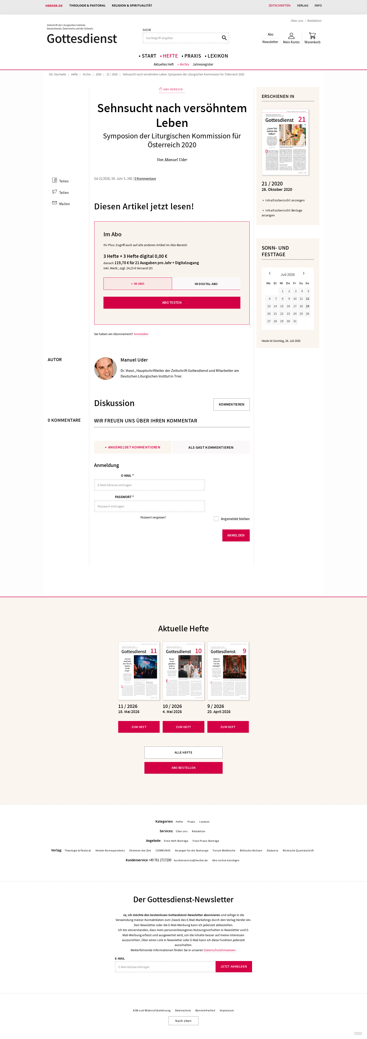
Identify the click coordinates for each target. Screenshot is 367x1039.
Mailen (64, 200)
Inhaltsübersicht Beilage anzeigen (282, 210)
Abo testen (172, 299)
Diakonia (272, 836)
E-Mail (127, 473)
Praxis (192, 52)
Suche (147, 27)
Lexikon (218, 52)
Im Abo (139, 280)
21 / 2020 (111, 72)
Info (318, 6)
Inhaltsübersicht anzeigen (285, 198)
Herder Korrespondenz (110, 836)
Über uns (297, 18)
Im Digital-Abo (206, 280)
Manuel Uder (176, 156)
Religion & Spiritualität (133, 6)
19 (307, 304)
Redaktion (314, 18)
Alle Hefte (183, 737)
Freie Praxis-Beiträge (206, 826)
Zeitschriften (278, 6)
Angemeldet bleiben (235, 504)
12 (307, 296)
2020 (98, 72)
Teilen (64, 178)
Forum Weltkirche (224, 836)
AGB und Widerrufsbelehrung (151, 996)
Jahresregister (203, 61)
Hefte (170, 52)
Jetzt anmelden (233, 952)
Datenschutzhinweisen (219, 935)
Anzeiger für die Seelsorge (191, 836)
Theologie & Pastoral (88, 6)
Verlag (301, 6)
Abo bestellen (184, 753)
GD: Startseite (57, 72)
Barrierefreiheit (205, 996)
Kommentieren (232, 401)
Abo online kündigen (225, 845)
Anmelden (141, 331)
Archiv (184, 61)
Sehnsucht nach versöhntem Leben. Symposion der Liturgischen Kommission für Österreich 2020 (183, 72)
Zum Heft (139, 712)
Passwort (124, 488)
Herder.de (53, 6)
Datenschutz (183, 996)
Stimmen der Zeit (140, 836)
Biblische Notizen (251, 836)
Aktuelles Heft (164, 61)
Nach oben (183, 1006)
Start (149, 52)
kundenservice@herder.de (191, 845)
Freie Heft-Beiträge (176, 826)
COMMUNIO (163, 836)
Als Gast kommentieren (211, 444)
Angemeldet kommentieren (134, 444)
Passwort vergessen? (153, 503)
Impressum (227, 996)
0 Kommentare (145, 176)
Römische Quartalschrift (298, 836)
